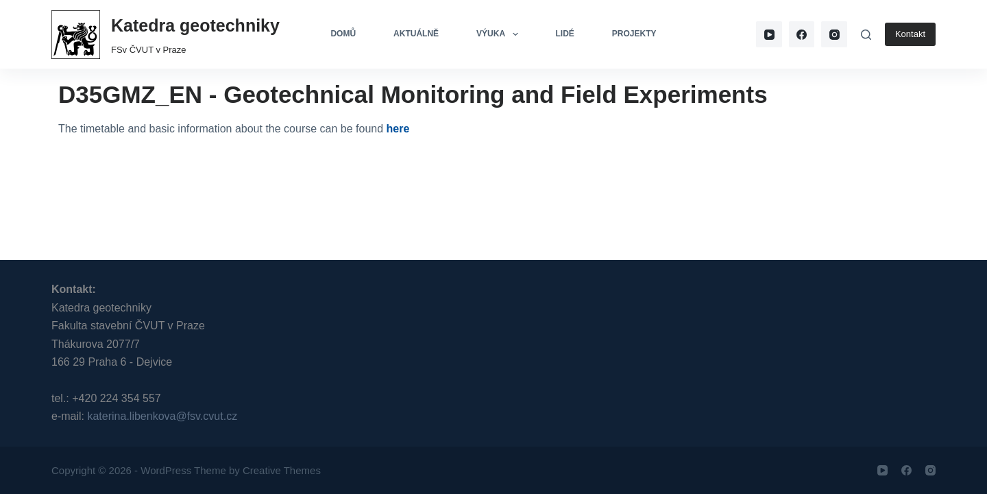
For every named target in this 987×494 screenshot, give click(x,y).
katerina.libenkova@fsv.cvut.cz (162, 416)
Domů (343, 33)
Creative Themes (282, 470)
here (398, 128)
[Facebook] (802, 34)
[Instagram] (834, 34)
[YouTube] (769, 34)
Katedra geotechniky (195, 25)
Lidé (565, 33)
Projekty (634, 33)
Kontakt (910, 34)
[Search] (866, 35)
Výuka (499, 34)
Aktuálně (416, 33)
